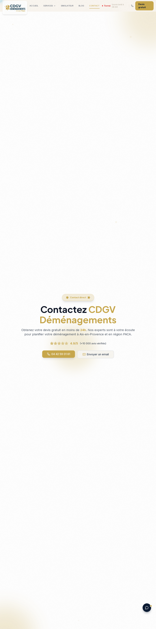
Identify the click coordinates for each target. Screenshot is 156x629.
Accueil (34, 5)
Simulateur (67, 5)
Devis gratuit (142, 6)
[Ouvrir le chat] (147, 607)
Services (49, 5)
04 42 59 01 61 (58, 354)
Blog (81, 5)
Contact (94, 6)
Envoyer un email (96, 354)
